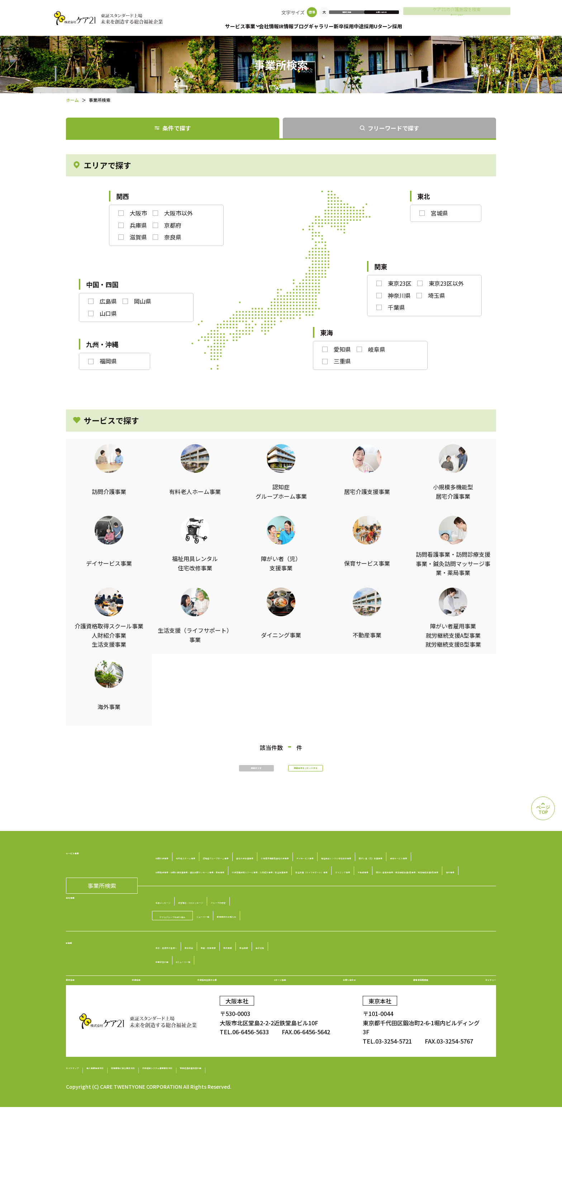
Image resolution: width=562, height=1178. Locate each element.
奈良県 (172, 237)
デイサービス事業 (269, 882)
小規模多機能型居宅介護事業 (202, 882)
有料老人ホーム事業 (232, 868)
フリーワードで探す (393, 128)
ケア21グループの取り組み (203, 969)
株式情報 (319, 1000)
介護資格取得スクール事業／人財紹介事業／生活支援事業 (239, 910)
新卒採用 (378, 26)
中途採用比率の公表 (203, 1043)
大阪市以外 (178, 213)
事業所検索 (387, 12)
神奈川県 (399, 295)
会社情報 (276, 26)
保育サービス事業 (187, 896)
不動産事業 (179, 924)
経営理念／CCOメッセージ (246, 954)
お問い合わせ (431, 12)
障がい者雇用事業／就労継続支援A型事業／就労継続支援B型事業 (284, 924)
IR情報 (300, 26)
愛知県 (342, 349)
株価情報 (349, 1000)
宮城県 (439, 213)
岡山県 (142, 301)
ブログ (321, 26)
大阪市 (138, 213)
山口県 (108, 313)
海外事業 (387, 924)
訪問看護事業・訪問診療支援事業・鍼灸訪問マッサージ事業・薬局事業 (309, 896)
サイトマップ (83, 1141)
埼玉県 (436, 295)
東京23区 (399, 283)
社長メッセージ (185, 954)
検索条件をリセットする (338, 774)
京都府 (172, 225)
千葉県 (396, 307)
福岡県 (108, 361)
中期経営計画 (182, 1014)
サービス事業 (240, 26)
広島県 (108, 301)
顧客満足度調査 (415, 1043)
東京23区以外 (446, 283)
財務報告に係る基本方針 (192, 1141)
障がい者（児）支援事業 (419, 882)
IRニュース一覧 (226, 1014)
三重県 (342, 361)
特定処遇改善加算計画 (348, 1141)
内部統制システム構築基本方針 (272, 1141)
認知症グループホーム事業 (300, 868)
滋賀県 (138, 237)
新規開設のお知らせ (316, 968)
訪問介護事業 (182, 868)
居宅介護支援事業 (364, 868)
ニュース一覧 (266, 968)
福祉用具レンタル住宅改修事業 (340, 882)
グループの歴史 (308, 954)
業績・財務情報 (280, 1000)
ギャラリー (349, 26)
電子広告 (379, 1000)
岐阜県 (376, 349)
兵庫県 (138, 225)
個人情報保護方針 (131, 1141)
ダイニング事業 (435, 910)
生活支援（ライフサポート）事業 (364, 910)
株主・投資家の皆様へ (193, 1000)
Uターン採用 (437, 26)
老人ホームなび (482, 18)
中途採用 (406, 26)
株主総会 (240, 1000)
